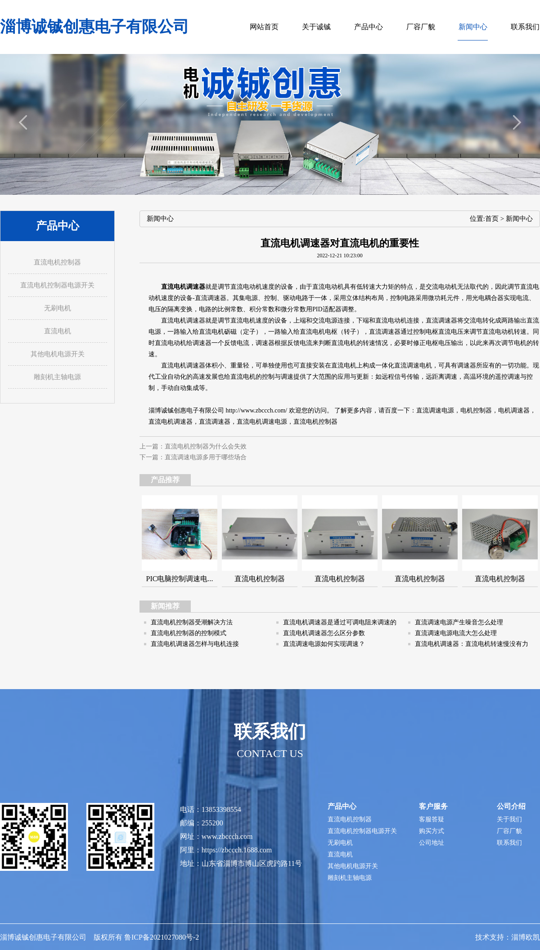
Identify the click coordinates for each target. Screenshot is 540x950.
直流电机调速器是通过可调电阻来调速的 (339, 622)
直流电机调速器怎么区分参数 (324, 633)
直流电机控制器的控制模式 (188, 633)
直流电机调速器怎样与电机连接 (195, 644)
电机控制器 (476, 410)
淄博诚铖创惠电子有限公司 (94, 27)
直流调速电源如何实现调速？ (324, 644)
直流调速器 (214, 421)
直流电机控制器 (315, 421)
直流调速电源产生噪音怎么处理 (459, 622)
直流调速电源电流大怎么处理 (456, 633)
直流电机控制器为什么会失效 (206, 446)
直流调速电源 (435, 410)
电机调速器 (514, 410)
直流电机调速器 (183, 286)
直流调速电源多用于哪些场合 (206, 457)
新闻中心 (519, 218)
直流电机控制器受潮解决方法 (192, 622)
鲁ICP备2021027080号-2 (161, 937)
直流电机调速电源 (262, 421)
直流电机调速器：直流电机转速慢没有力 (471, 644)
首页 (492, 218)
